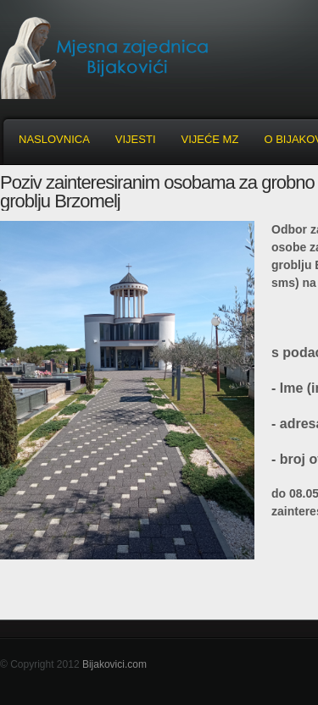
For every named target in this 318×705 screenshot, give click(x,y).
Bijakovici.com (114, 664)
